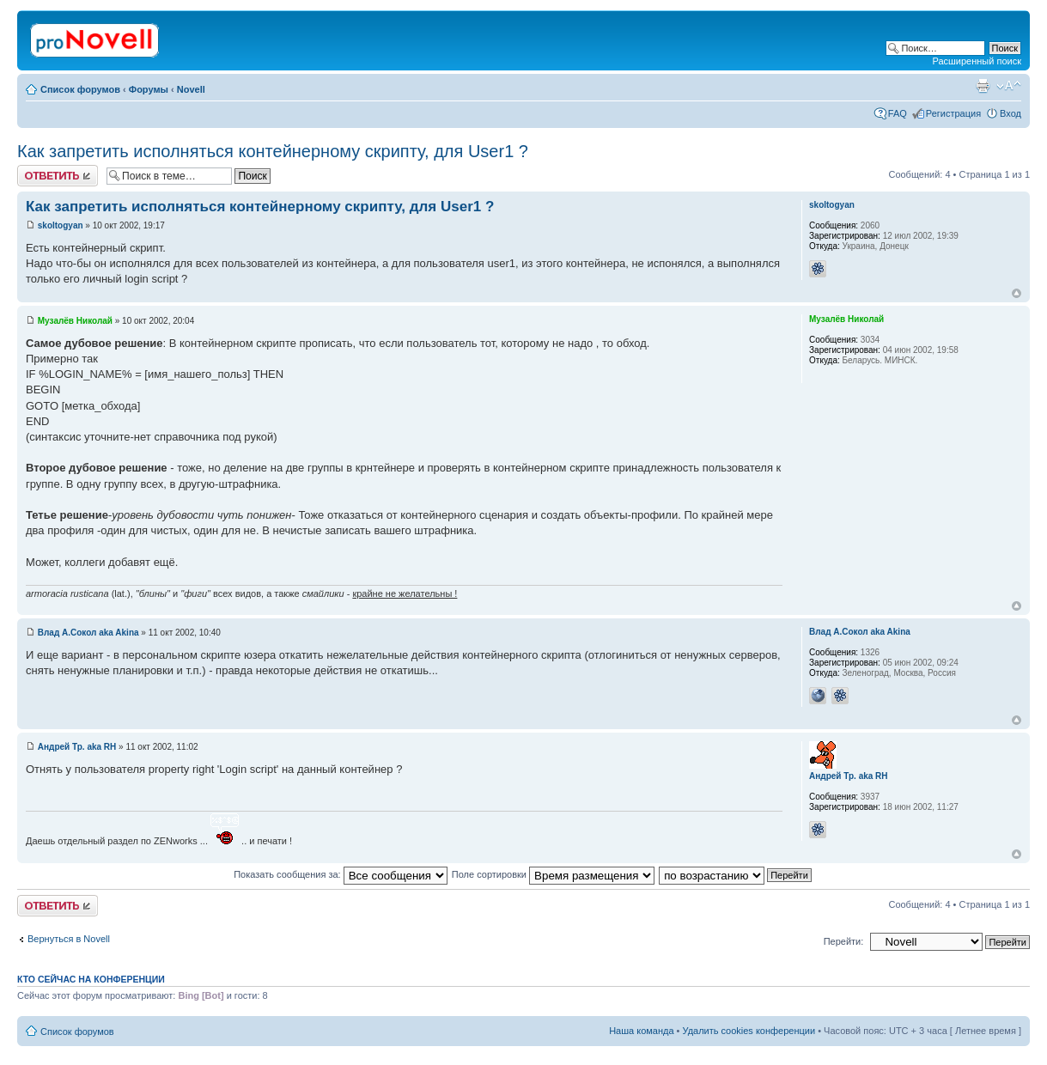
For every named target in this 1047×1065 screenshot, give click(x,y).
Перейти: (844, 941)
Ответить (57, 175)
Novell (191, 89)
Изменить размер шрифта (1008, 86)
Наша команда (641, 1030)
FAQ (897, 113)
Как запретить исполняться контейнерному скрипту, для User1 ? (272, 151)
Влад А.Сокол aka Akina (88, 632)
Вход (1010, 113)
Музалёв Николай (75, 321)
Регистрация (953, 113)
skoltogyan (60, 225)
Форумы (148, 89)
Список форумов (80, 89)
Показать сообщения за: (340, 874)
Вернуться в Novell (68, 939)
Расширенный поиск (976, 61)
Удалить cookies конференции (749, 1030)
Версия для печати (982, 86)
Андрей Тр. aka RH (77, 747)
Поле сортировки (553, 874)
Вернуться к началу (1016, 293)
